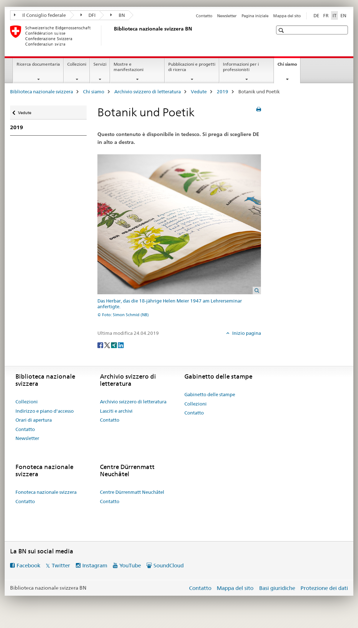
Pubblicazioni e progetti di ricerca (191, 66)
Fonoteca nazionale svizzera (46, 492)
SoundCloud (168, 565)
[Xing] (114, 345)
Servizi (99, 64)
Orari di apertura (33, 420)
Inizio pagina (246, 333)
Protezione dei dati (324, 588)
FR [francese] (326, 15)
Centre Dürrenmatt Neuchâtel (132, 492)
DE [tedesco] (316, 15)
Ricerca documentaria (38, 64)
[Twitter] (107, 345)
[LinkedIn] (121, 345)
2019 (222, 91)
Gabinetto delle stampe (209, 394)
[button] (282, 30)
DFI (88, 15)
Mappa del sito (287, 15)
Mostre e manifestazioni (128, 66)
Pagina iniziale (255, 15)
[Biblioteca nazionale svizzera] (112, 35)
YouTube (130, 565)
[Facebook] (100, 345)
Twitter (61, 565)
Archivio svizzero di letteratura (147, 91)
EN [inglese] (343, 15)
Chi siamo (288, 66)
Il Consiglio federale (40, 15)
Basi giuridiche (277, 588)
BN (117, 15)
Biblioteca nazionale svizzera (41, 91)
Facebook (28, 565)
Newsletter (227, 15)
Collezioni (76, 64)
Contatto (204, 15)
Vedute (199, 91)
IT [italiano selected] (334, 15)
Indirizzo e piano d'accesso (44, 411)
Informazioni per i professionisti (241, 66)
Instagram (94, 565)
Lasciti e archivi (116, 411)
